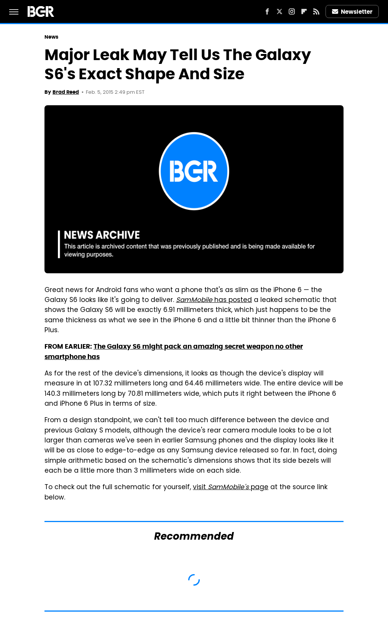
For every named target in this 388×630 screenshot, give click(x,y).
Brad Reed (66, 92)
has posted (214, 300)
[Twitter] (279, 11)
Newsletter (352, 11)
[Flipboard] (304, 11)
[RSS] (316, 11)
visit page (230, 487)
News (51, 37)
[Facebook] (267, 11)
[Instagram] (292, 11)
